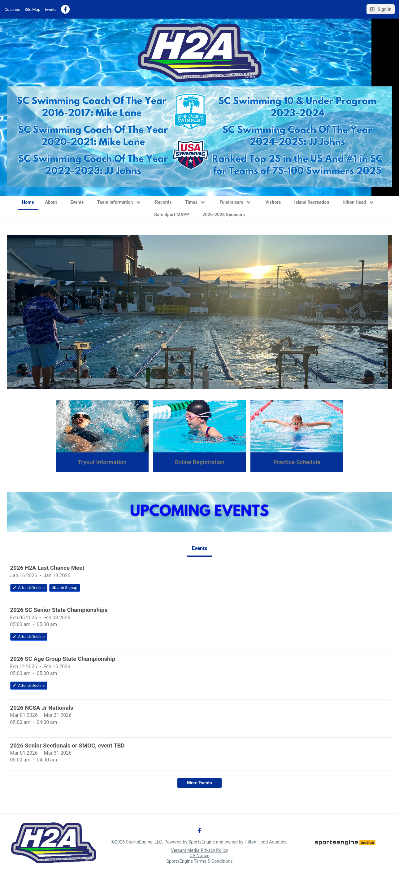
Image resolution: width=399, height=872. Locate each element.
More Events (199, 783)
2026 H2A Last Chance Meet (47, 568)
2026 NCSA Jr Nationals (41, 707)
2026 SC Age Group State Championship (62, 659)
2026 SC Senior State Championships (59, 610)
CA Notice (199, 855)
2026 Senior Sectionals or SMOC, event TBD (67, 745)
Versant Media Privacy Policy (199, 850)
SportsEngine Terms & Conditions (199, 861)
